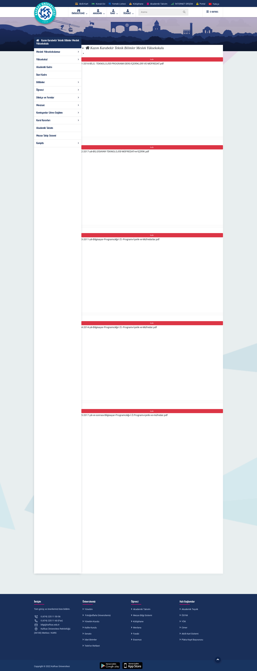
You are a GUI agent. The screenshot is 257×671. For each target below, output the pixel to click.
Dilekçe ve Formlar (57, 97)
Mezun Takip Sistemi (46, 135)
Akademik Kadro (44, 67)
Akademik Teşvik (190, 609)
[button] (214, 4)
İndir (152, 59)
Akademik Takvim (44, 128)
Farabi (136, 633)
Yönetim (89, 609)
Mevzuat (57, 105)
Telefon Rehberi (92, 645)
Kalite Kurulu (91, 627)
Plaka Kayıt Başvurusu (192, 639)
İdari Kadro (41, 74)
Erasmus (137, 639)
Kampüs (57, 143)
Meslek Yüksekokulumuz (57, 51)
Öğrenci (57, 89)
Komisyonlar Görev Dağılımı (57, 112)
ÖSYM (185, 615)
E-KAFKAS (212, 12)
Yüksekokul (57, 59)
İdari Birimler (91, 639)
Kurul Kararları (57, 120)
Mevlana (137, 627)
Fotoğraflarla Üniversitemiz (98, 615)
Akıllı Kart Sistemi (190, 633)
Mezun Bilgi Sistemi (142, 615)
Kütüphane (138, 621)
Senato (88, 633)
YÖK (184, 621)
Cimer (184, 627)
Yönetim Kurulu (92, 621)
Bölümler (57, 82)
